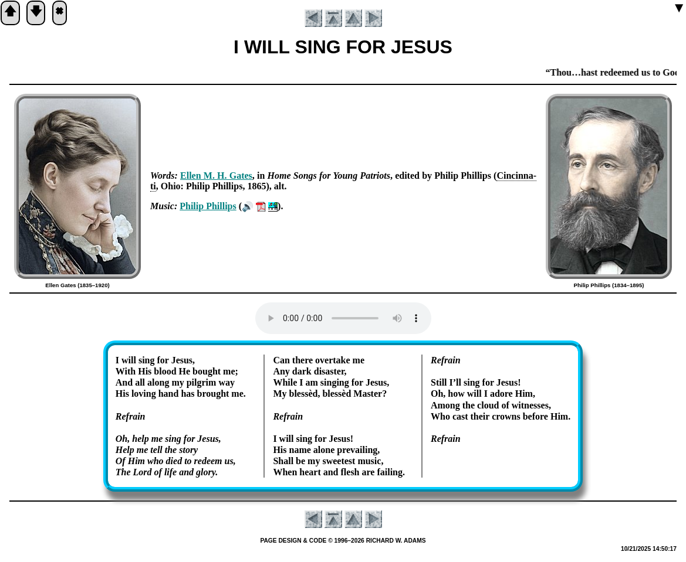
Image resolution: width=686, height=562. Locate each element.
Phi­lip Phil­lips (208, 206)
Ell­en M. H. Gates (216, 175)
